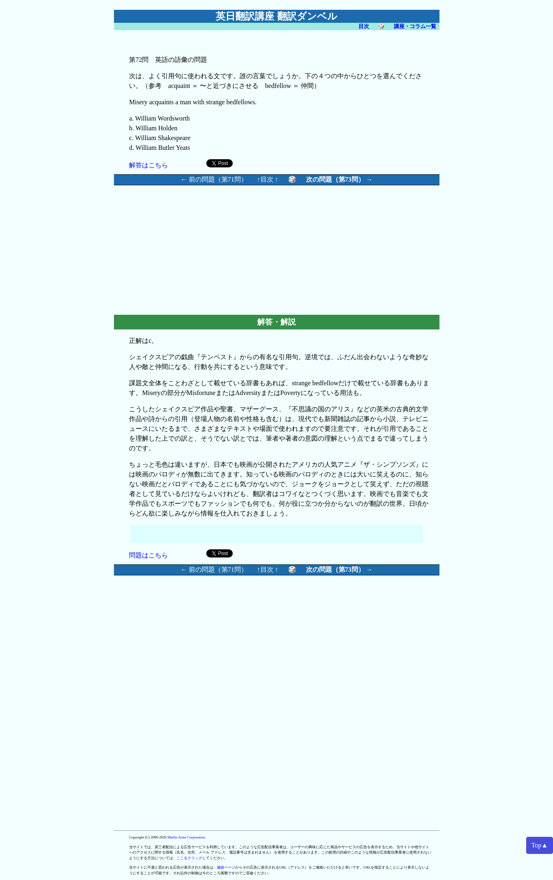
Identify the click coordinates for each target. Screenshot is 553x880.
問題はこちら (148, 555)
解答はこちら (148, 165)
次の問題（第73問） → (339, 179)
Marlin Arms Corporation (186, 837)
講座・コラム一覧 (415, 26)
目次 (363, 26)
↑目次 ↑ (267, 179)
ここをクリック (189, 858)
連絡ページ (226, 867)
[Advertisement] (207, 249)
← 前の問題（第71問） (214, 179)
